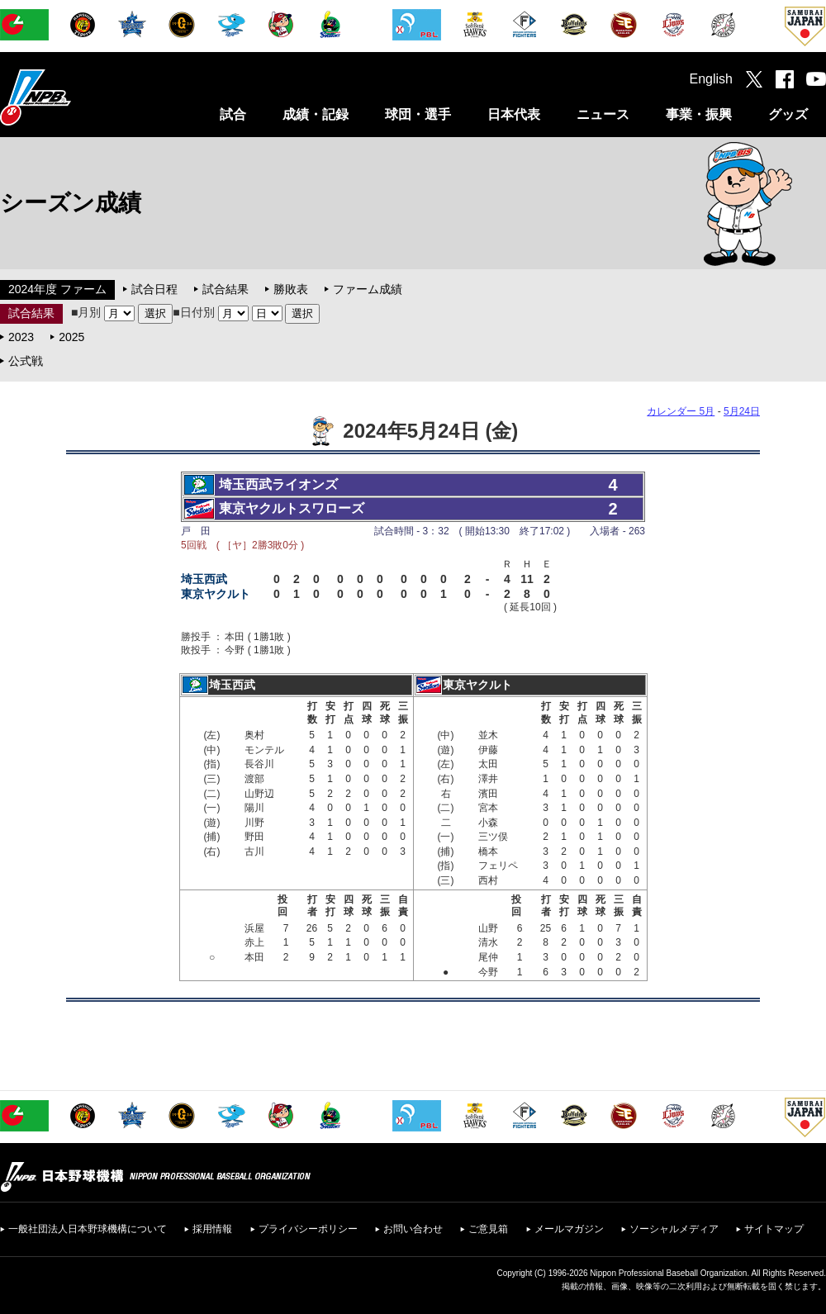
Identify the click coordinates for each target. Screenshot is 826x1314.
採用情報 (212, 1229)
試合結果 (225, 289)
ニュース (603, 114)
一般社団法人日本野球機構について (87, 1229)
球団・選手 (418, 114)
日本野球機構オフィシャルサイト (77, 97)
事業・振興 (699, 114)
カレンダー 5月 (680, 411)
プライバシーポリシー (308, 1229)
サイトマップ (774, 1229)
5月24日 (742, 411)
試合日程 (154, 289)
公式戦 (25, 361)
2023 (21, 337)
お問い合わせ (413, 1229)
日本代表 (513, 114)
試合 (233, 114)
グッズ (788, 114)
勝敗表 (290, 289)
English (711, 79)
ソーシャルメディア (674, 1229)
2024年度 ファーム (57, 289)
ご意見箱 (488, 1229)
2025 (71, 337)
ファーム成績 (367, 289)
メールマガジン (569, 1229)
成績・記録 (315, 114)
